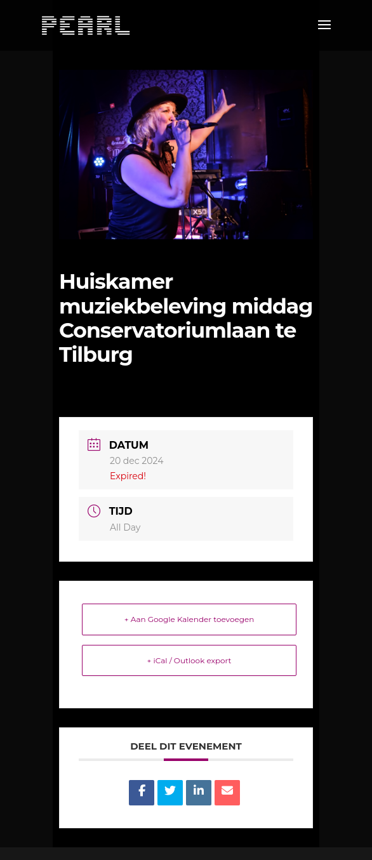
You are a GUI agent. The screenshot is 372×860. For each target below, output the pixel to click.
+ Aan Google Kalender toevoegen (189, 619)
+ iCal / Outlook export (189, 660)
